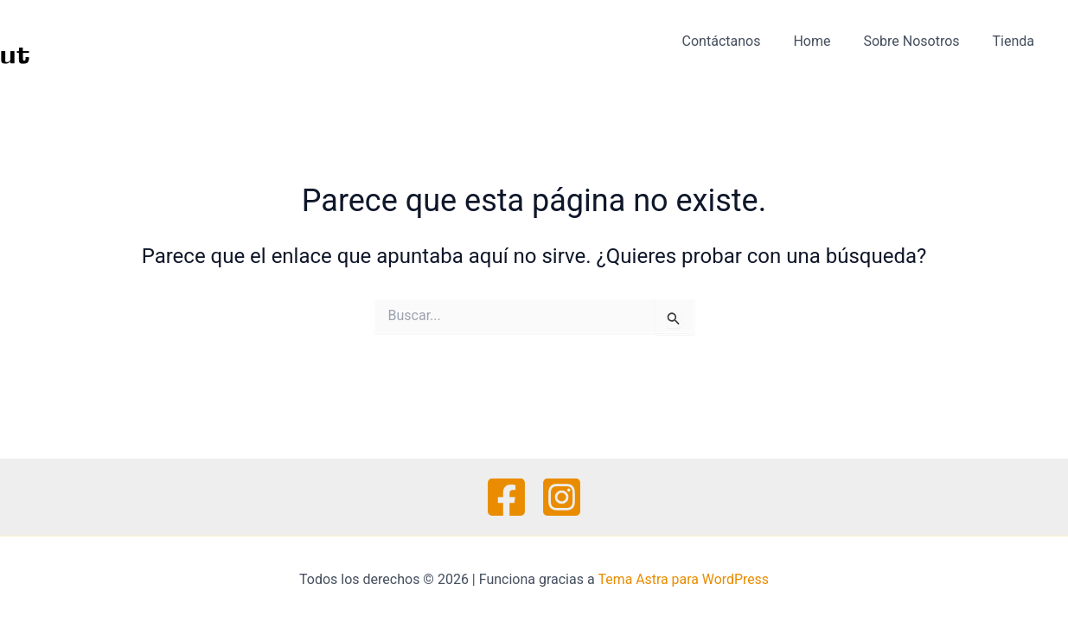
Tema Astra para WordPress (684, 579)
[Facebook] (506, 497)
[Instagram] (561, 497)
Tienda (1016, 41)
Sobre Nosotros (919, 41)
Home (824, 41)
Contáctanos (739, 41)
